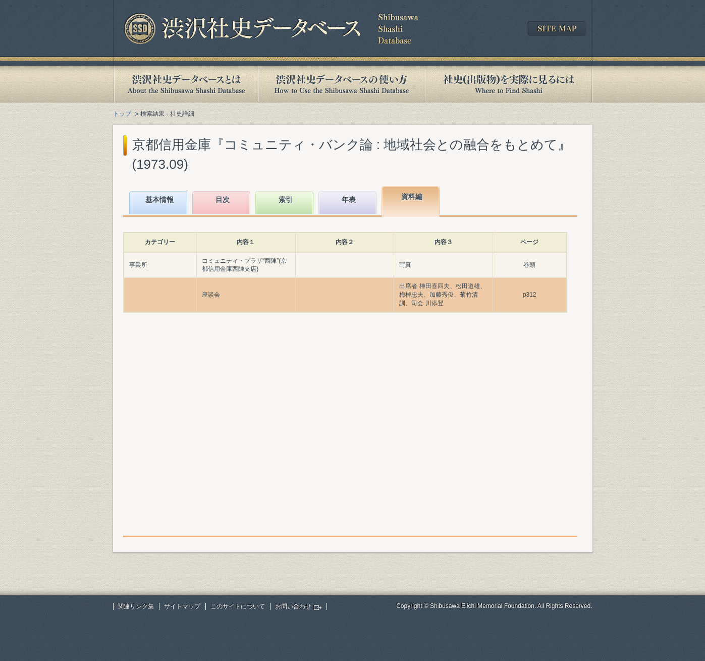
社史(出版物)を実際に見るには (508, 84)
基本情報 (159, 200)
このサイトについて (237, 606)
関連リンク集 (136, 606)
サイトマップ (182, 606)
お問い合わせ (293, 606)
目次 (222, 200)
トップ (122, 113)
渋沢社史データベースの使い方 (341, 84)
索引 (286, 200)
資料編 (411, 197)
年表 (349, 200)
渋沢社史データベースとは (185, 84)
